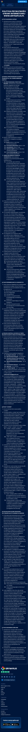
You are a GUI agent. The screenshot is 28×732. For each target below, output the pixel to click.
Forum (2, 694)
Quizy (2, 689)
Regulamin (3, 713)
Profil (2, 701)
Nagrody (3, 687)
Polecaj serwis (4, 706)
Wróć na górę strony (5, 686)
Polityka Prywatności (5, 714)
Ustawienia (3, 699)
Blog (2, 691)
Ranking (3, 693)
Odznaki (3, 704)
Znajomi (3, 703)
